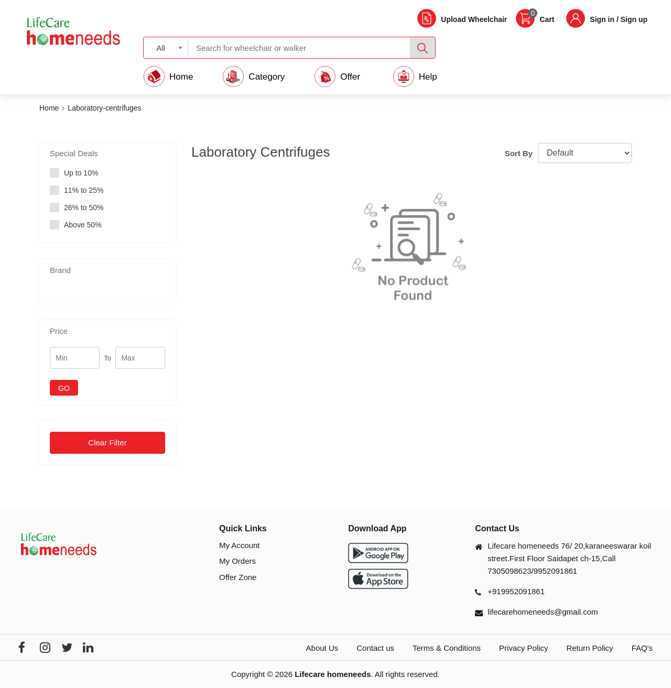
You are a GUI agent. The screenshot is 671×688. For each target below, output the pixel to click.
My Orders (237, 560)
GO (64, 388)
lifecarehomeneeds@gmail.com (543, 611)
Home (49, 108)
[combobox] (166, 47)
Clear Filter (107, 442)
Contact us (375, 647)
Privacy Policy (523, 647)
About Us (322, 647)
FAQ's (642, 647)
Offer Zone (237, 577)
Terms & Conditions (447, 647)
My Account (239, 545)
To (107, 358)
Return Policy (589, 647)
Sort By (519, 153)
